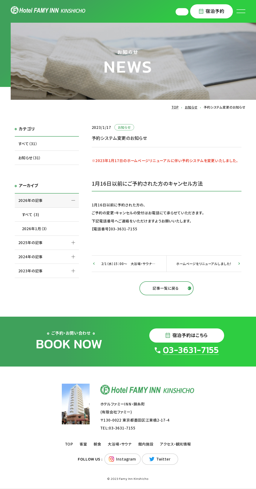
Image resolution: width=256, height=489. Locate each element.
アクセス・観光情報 (175, 444)
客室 (83, 444)
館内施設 (146, 444)
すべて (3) (30, 214)
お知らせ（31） (29, 157)
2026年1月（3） (34, 228)
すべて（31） (27, 143)
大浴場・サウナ (120, 444)
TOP (69, 444)
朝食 (97, 444)
